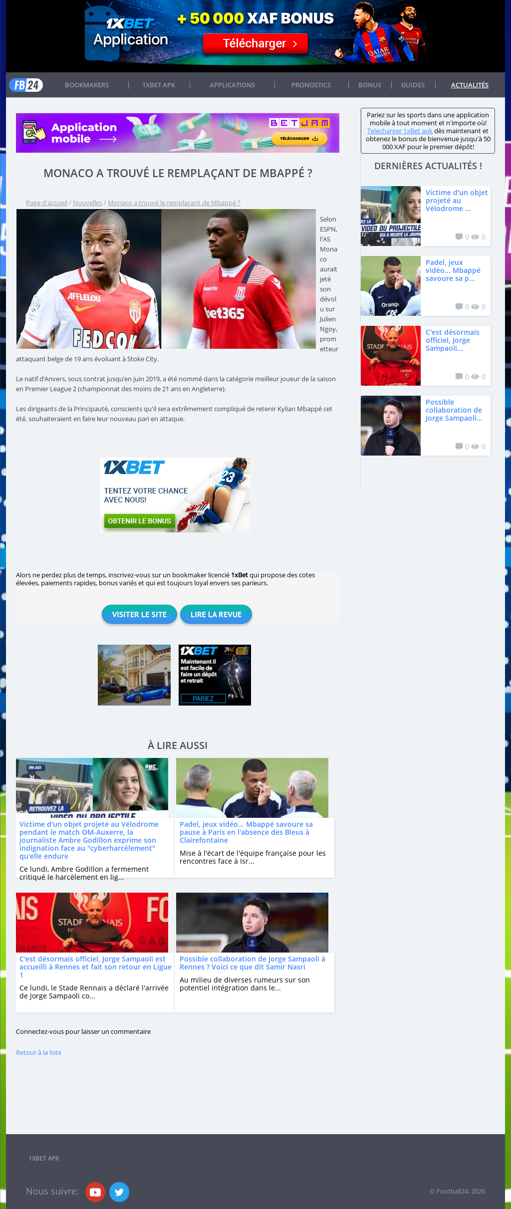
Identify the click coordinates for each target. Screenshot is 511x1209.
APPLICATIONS (232, 84)
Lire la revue (216, 614)
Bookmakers (87, 84)
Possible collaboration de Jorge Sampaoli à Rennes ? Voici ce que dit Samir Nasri (252, 962)
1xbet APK (158, 84)
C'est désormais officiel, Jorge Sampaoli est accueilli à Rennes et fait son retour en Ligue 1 (95, 966)
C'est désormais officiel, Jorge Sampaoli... (453, 340)
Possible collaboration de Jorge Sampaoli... (454, 410)
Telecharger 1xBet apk (400, 130)
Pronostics (311, 84)
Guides (413, 84)
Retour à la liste (38, 1052)
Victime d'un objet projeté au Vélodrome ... (457, 200)
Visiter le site (139, 614)
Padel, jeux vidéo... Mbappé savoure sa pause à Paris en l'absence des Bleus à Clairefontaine (246, 832)
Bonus (369, 84)
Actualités (470, 84)
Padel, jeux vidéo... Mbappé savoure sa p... (453, 270)
